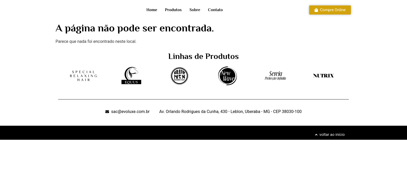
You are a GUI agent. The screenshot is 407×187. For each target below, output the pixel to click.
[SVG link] (83, 76)
